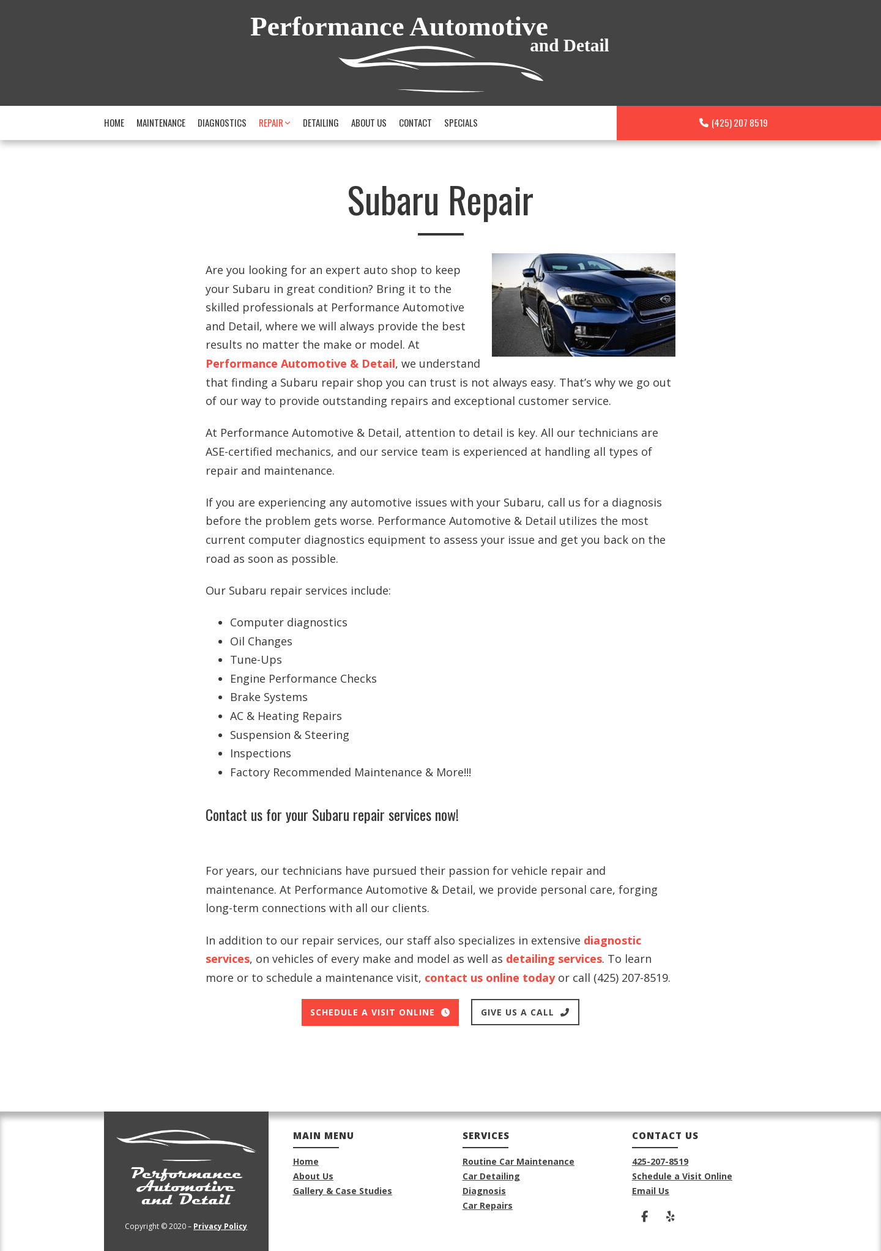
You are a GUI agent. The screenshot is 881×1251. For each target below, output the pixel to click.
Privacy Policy (220, 1226)
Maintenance (160, 122)
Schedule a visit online (380, 1012)
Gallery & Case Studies (342, 1191)
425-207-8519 (660, 1161)
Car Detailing (491, 1176)
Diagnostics (222, 122)
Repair (271, 122)
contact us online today (490, 977)
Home (114, 122)
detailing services (554, 958)
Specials (461, 122)
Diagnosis (484, 1191)
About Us (369, 122)
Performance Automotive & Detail (300, 363)
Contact (415, 122)
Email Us (650, 1191)
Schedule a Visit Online (682, 1176)
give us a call (525, 1012)
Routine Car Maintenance (518, 1161)
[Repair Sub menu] (287, 123)
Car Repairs (488, 1205)
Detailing (321, 122)
